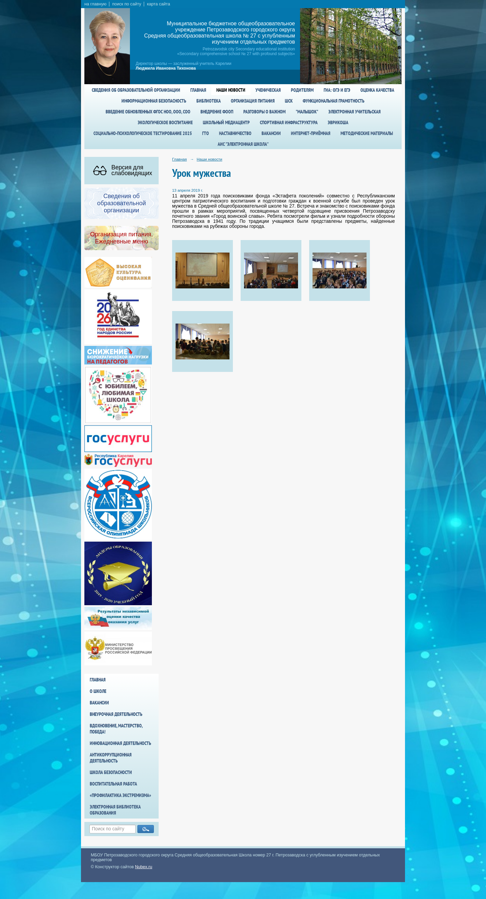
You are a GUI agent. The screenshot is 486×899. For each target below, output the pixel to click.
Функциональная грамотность (333, 101)
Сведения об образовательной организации (136, 90)
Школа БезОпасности (111, 772)
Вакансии (271, 133)
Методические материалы (367, 133)
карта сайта (158, 4)
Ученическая (268, 90)
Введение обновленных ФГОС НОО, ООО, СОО (148, 112)
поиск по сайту (126, 4)
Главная (198, 90)
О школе (98, 691)
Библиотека (208, 101)
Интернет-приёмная (310, 133)
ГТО (205, 133)
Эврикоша (338, 122)
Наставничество (235, 133)
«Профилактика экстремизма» (120, 795)
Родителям (302, 90)
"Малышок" (307, 112)
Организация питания (253, 101)
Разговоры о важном (264, 112)
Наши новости (230, 90)
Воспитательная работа (113, 784)
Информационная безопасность (154, 101)
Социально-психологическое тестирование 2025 (142, 133)
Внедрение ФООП (216, 112)
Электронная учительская (354, 112)
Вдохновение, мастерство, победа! (116, 729)
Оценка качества (377, 90)
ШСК (289, 101)
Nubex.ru (143, 867)
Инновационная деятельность (120, 743)
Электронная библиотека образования (115, 810)
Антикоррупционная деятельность (111, 758)
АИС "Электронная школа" (243, 144)
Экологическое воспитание (165, 122)
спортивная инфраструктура (289, 122)
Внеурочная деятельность (116, 714)
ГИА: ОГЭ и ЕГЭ (337, 90)
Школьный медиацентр (226, 122)
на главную (95, 4)
